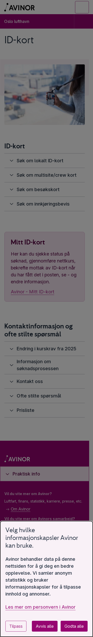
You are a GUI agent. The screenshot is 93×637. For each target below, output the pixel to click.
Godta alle (74, 626)
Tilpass (16, 626)
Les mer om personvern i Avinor (40, 607)
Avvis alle (45, 626)
